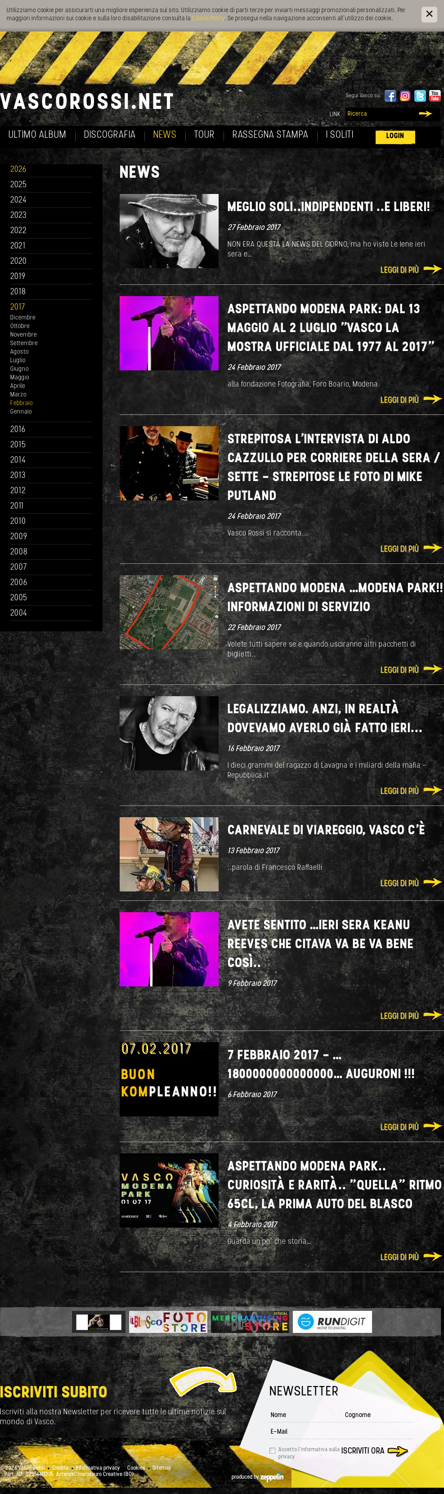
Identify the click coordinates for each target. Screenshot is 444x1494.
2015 (18, 445)
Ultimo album (38, 135)
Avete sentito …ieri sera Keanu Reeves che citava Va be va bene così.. (321, 945)
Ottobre (20, 326)
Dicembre (23, 318)
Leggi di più (400, 270)
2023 (18, 216)
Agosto (19, 352)
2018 (18, 292)
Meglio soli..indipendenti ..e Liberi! (329, 208)
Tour (204, 135)
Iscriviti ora (363, 1451)
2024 (18, 200)
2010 (18, 522)
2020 (18, 261)
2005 (18, 598)
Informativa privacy (98, 1468)
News (165, 135)
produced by (257, 1477)
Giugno (19, 369)
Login (395, 136)
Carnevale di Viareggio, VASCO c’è (327, 831)
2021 (18, 246)
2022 (18, 231)
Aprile (17, 386)
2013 (18, 476)
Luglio (18, 360)
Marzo (18, 395)
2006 (18, 583)
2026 (18, 170)
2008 (19, 552)
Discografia (110, 135)
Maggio (19, 377)
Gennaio (21, 412)
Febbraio (21, 403)
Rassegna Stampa (271, 135)
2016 (18, 430)
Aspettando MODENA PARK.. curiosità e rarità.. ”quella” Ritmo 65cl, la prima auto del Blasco (335, 1186)
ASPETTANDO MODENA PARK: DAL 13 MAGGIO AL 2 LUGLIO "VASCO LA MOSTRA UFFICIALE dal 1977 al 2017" (331, 329)
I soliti (340, 135)
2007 (18, 567)
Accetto (309, 1453)
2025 (18, 185)
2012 (18, 491)
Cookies (136, 1468)
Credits (60, 1468)
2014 (18, 460)
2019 (18, 277)
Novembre (23, 335)
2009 (18, 537)
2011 (17, 506)
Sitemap (161, 1468)
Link (335, 114)
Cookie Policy (208, 18)
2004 (18, 613)
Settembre (24, 343)
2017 (17, 307)
